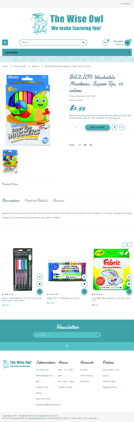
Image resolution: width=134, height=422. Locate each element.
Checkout (84, 381)
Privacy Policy (109, 381)
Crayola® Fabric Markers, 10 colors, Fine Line (111, 299)
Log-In (106, 375)
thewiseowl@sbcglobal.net (48, 404)
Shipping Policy (110, 387)
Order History (86, 375)
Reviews (58, 200)
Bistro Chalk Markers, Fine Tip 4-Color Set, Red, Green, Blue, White (22, 299)
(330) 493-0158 (43, 398)
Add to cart (98, 127)
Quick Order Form (111, 369)
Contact (84, 369)
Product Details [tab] (36, 200)
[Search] (53, 42)
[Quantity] (76, 127)
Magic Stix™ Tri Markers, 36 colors (63, 298)
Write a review (76, 100)
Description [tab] (10, 200)
